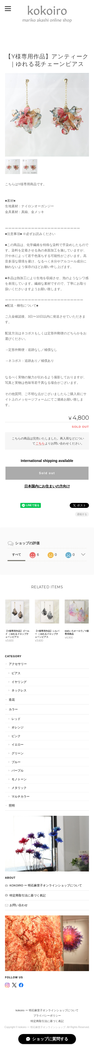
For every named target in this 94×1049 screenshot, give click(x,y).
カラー (13, 709)
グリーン (18, 753)
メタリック (19, 787)
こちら (40, 443)
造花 (12, 699)
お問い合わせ (19, 905)
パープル (18, 770)
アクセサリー (18, 663)
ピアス (16, 673)
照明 (12, 805)
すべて (16, 554)
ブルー (16, 762)
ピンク (16, 736)
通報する (82, 514)
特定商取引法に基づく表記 (28, 895)
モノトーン (19, 779)
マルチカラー (21, 796)
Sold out (47, 473)
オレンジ (18, 727)
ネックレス (19, 690)
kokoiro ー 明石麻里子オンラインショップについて (46, 885)
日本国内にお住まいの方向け (47, 486)
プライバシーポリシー (47, 1015)
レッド (16, 718)
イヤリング (19, 681)
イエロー (18, 744)
